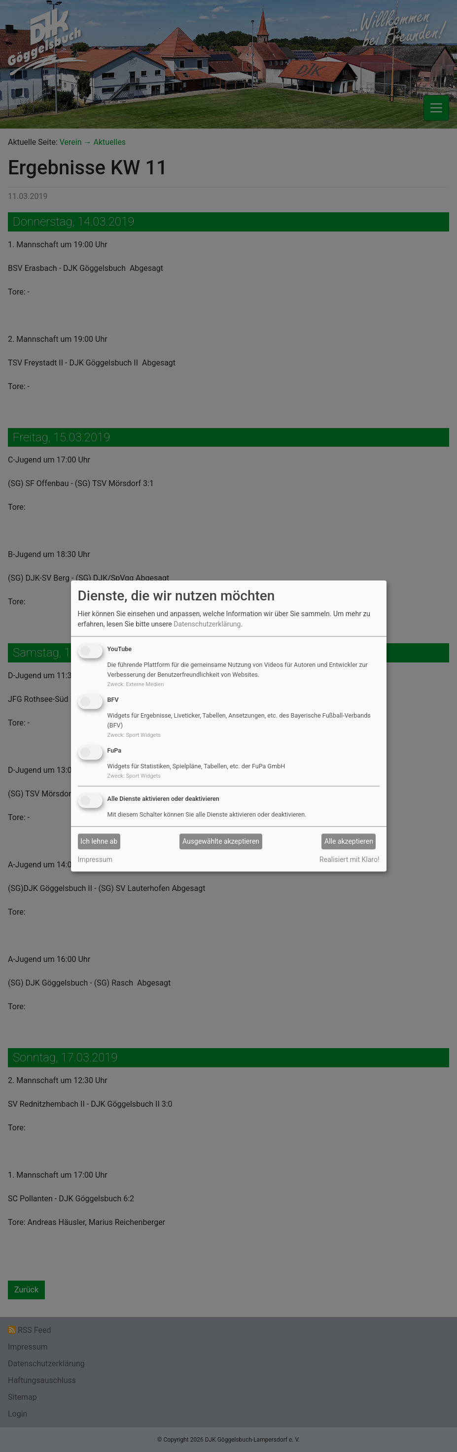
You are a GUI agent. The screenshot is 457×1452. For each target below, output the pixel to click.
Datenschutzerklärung (207, 624)
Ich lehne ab (98, 841)
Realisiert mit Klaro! (349, 859)
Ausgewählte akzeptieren (220, 841)
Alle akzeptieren (348, 841)
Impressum (95, 859)
